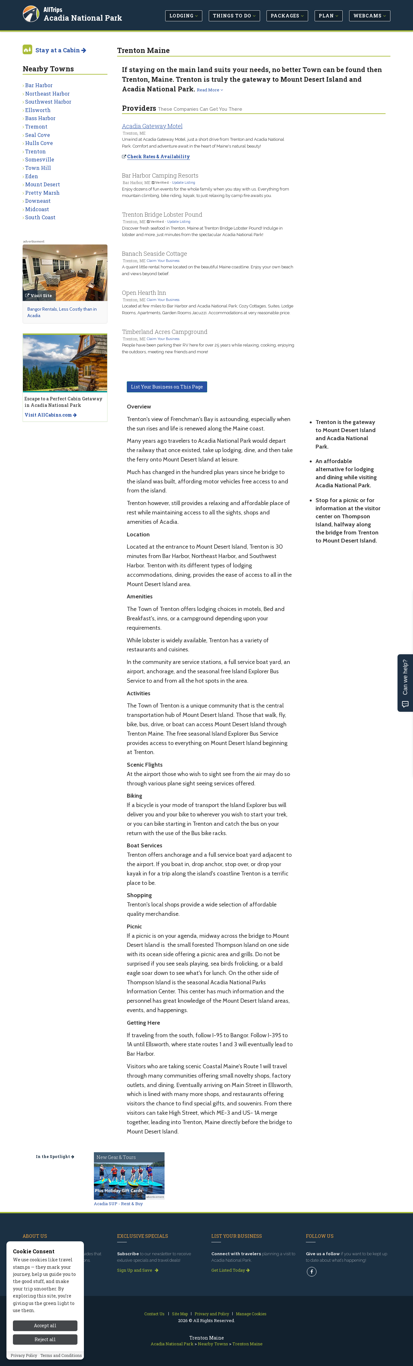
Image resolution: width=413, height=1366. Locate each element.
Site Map (180, 1313)
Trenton (35, 151)
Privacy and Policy (212, 1313)
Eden (31, 176)
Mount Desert (42, 184)
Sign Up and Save (137, 1270)
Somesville (39, 159)
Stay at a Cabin (60, 50)
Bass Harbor (40, 118)
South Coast (40, 217)
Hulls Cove (39, 143)
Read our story (40, 1270)
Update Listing (183, 182)
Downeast (38, 200)
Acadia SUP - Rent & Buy (118, 1203)
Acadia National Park (83, 17)
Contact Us (154, 1313)
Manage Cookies (251, 1313)
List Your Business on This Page (167, 387)
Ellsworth (38, 110)
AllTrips (53, 9)
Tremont (36, 126)
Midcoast (37, 209)
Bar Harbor (39, 85)
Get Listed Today (230, 1270)
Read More (210, 90)
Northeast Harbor (47, 93)
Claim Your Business (163, 261)
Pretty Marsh (42, 192)
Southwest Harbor (48, 101)
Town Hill (38, 167)
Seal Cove (37, 134)
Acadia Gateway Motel (152, 126)
